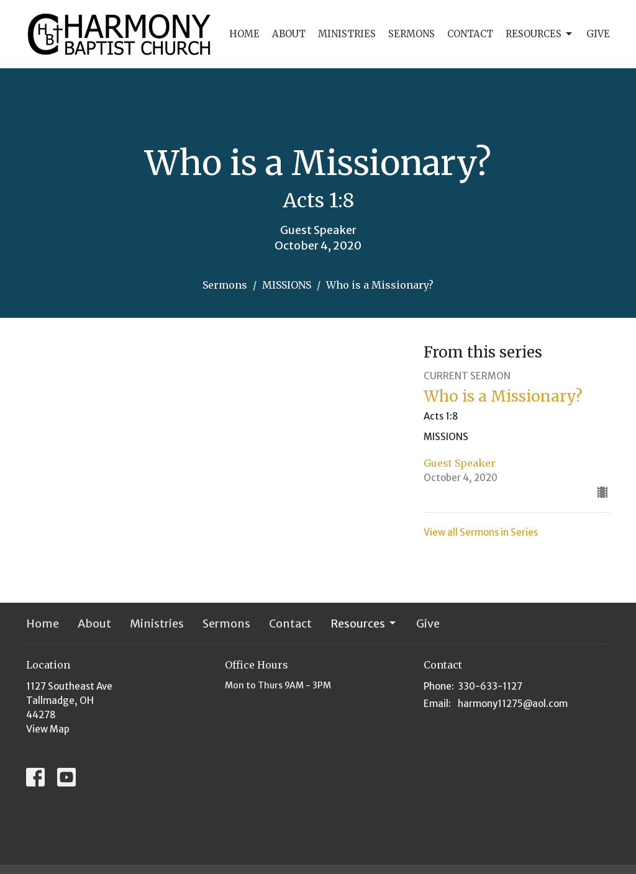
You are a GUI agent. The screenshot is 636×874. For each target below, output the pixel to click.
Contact (470, 34)
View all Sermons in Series (481, 532)
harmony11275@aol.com (513, 704)
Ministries (347, 34)
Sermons (411, 34)
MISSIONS (286, 285)
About (289, 34)
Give (598, 34)
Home (244, 34)
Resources (540, 34)
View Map (48, 729)
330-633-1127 (490, 686)
